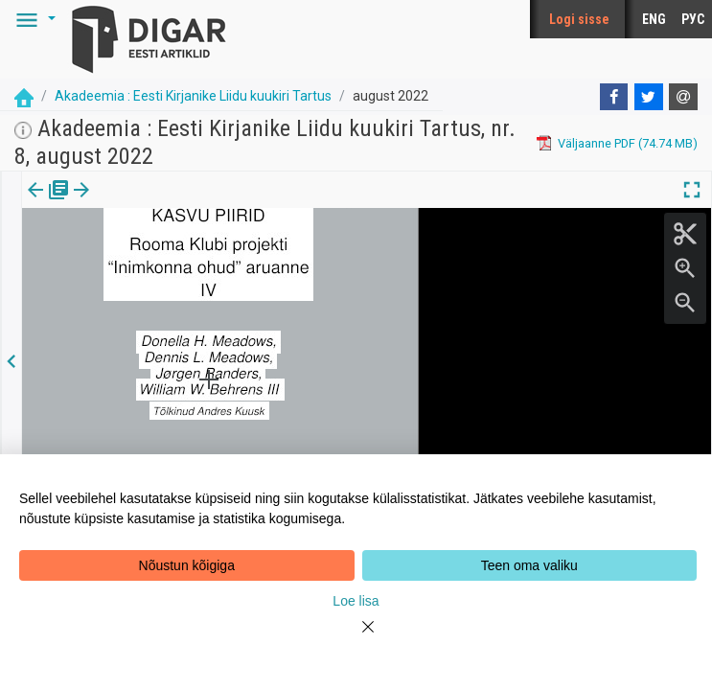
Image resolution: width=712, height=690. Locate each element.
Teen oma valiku (529, 565)
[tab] (48, 203)
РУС (692, 19)
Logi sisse (579, 19)
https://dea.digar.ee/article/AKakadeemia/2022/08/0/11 (178, 279)
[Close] (356, 638)
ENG (654, 19)
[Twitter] (648, 96)
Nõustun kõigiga (187, 565)
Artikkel (134, 203)
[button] (32, 19)
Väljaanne (48, 203)
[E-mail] (683, 96)
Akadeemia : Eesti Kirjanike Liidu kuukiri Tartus (193, 96)
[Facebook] (614, 96)
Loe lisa (356, 601)
